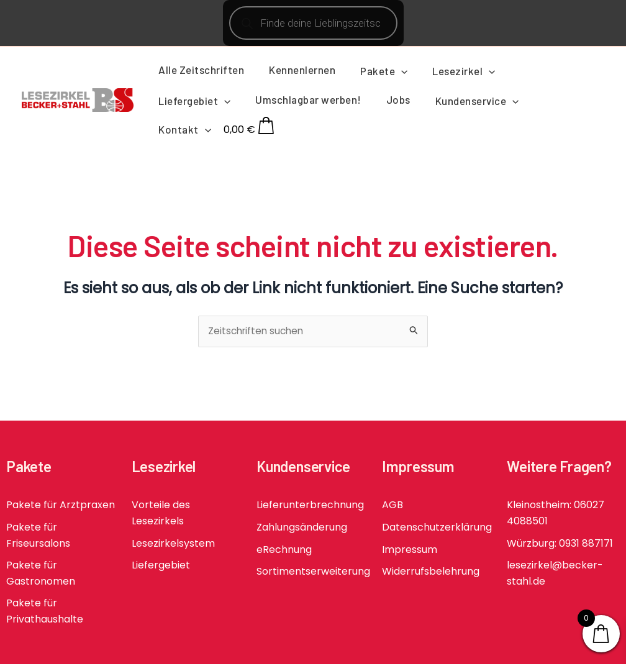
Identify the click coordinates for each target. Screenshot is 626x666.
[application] (392, 71)
